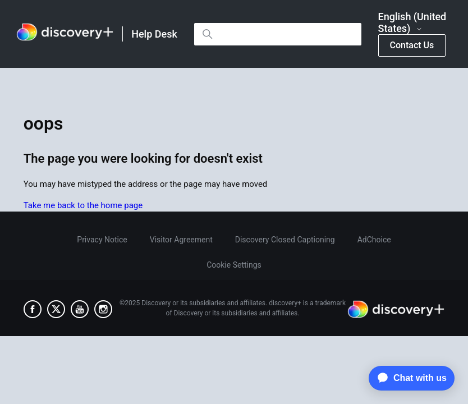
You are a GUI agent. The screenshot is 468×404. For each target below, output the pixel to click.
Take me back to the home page (83, 205)
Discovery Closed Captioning (285, 239)
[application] (409, 378)
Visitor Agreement (181, 239)
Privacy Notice (102, 239)
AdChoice (374, 239)
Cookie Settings (234, 264)
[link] (64, 34)
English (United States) (412, 22)
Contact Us (412, 45)
